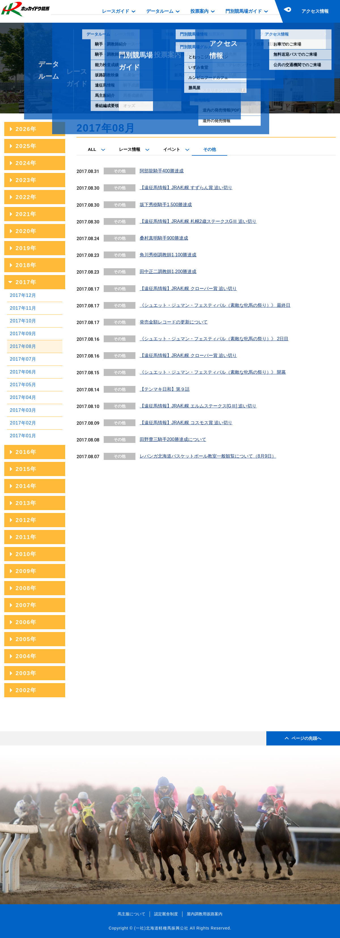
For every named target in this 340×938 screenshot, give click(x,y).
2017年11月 (23, 308)
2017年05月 (23, 384)
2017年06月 (23, 371)
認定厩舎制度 (166, 914)
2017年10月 (23, 320)
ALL (92, 149)
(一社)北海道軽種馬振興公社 (161, 928)
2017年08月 (23, 346)
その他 (209, 149)
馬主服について (131, 914)
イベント (171, 149)
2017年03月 (23, 410)
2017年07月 (23, 359)
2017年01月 (23, 435)
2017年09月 (23, 333)
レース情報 (129, 149)
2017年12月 (23, 295)
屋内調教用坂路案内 (204, 914)
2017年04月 (23, 397)
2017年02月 (23, 423)
